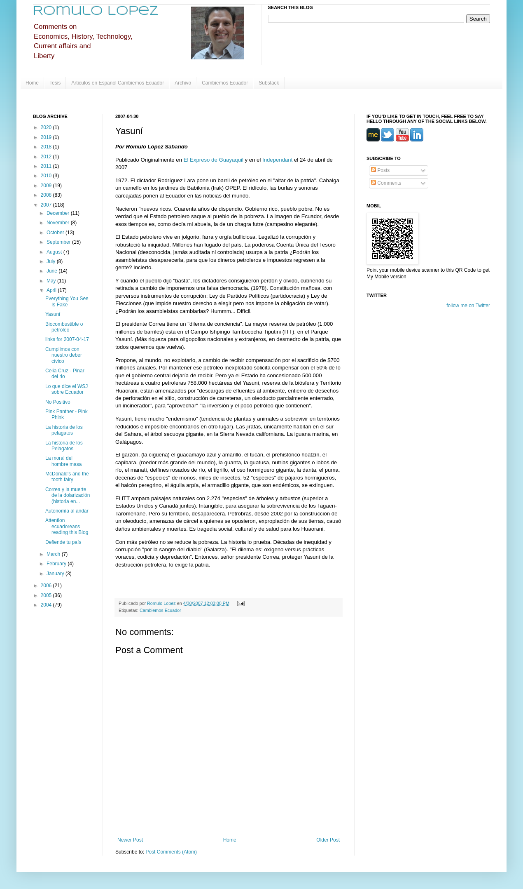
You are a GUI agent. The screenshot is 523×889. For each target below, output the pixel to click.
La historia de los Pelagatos (64, 446)
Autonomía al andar (67, 511)
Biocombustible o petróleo (64, 327)
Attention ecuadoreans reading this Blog (66, 526)
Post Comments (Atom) (171, 852)
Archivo (183, 83)
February (57, 564)
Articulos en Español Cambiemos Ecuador (117, 83)
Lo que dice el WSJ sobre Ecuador (66, 389)
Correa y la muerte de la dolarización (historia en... (67, 495)
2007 (47, 205)
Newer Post (130, 840)
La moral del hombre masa (63, 461)
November (59, 223)
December (59, 213)
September (59, 242)
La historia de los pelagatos (64, 430)
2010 (47, 176)
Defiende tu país (63, 542)
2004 (47, 605)
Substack (269, 83)
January (56, 573)
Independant (277, 160)
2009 (47, 185)
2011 (47, 166)
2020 (47, 127)
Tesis (55, 83)
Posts (380, 170)
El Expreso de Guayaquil (213, 160)
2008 (47, 195)
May (52, 281)
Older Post (328, 840)
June (52, 271)
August (55, 252)
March (54, 554)
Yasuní (52, 314)
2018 (47, 147)
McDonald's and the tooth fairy (67, 476)
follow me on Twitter (468, 305)
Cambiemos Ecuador (225, 83)
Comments (386, 183)
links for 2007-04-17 (67, 339)
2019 (47, 137)
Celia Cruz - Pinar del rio (64, 373)
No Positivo (57, 402)
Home (32, 83)
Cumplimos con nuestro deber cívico (63, 355)
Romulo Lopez (96, 11)
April (52, 290)
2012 (47, 157)
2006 (47, 585)
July (52, 261)
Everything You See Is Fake (67, 301)
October (56, 232)
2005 (47, 595)
